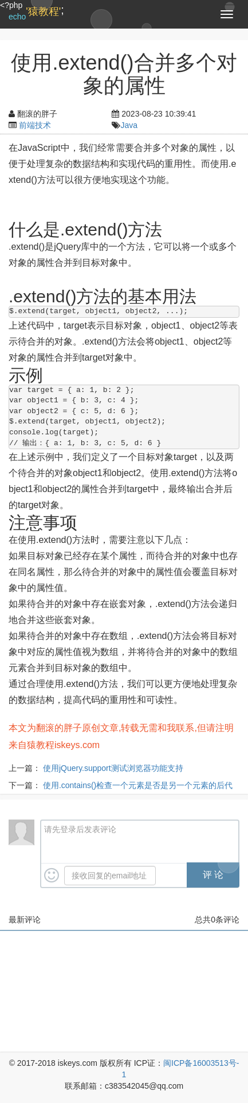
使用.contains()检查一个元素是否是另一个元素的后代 (138, 785)
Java (128, 125)
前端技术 (35, 125)
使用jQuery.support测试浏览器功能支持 (113, 768)
